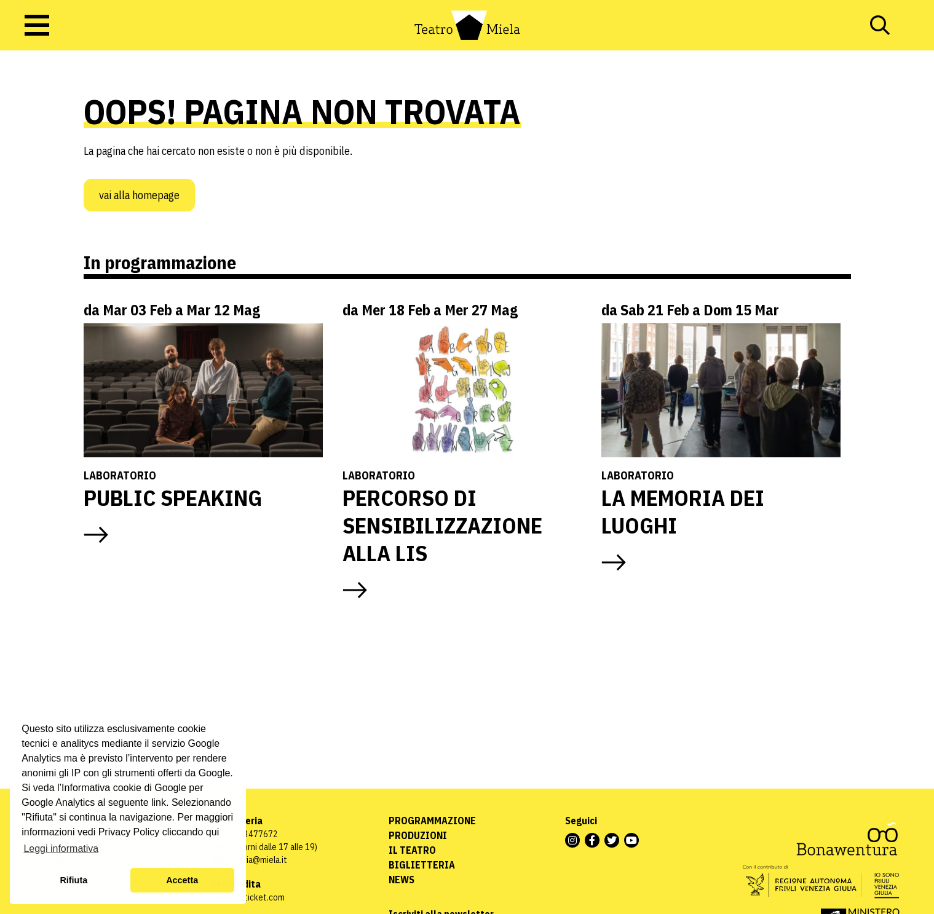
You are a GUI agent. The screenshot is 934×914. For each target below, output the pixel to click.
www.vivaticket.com (248, 897)
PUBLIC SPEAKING (173, 497)
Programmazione (432, 820)
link (158, 802)
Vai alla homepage (139, 195)
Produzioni (418, 835)
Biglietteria (422, 865)
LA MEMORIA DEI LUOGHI (682, 511)
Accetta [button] (182, 880)
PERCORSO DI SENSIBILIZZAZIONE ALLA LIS (442, 525)
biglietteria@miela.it (249, 859)
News (401, 879)
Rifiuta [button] (73, 880)
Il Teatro (412, 850)
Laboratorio (120, 475)
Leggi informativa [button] (60, 848)
